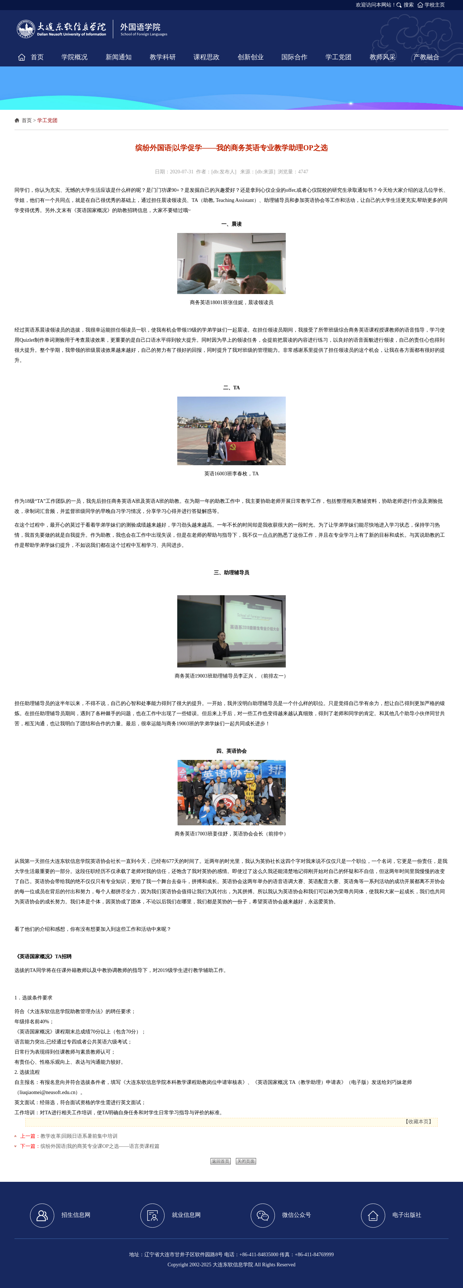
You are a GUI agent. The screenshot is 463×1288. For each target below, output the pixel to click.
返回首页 (220, 1161)
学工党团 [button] (339, 57)
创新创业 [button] (251, 57)
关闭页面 (246, 1161)
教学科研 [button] (163, 57)
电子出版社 (391, 1215)
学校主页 (435, 5)
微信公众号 (281, 1215)
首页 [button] (37, 57)
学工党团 (47, 120)
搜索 (409, 5)
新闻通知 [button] (119, 57)
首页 (27, 120)
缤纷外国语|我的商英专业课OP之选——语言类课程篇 (100, 1146)
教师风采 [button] (383, 57)
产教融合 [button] (426, 57)
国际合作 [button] (294, 57)
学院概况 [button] (74, 57)
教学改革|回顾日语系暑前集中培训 (79, 1136)
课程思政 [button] (207, 57)
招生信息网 (60, 1215)
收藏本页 (418, 1121)
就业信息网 (170, 1215)
